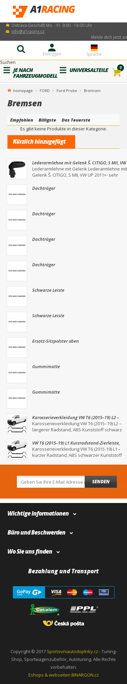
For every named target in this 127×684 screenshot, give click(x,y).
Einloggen (52, 54)
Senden (101, 482)
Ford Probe (67, 90)
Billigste (47, 120)
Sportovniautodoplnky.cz (72, 651)
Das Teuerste (76, 120)
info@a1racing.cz (28, 31)
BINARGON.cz (85, 675)
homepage (23, 90)
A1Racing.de (63, 11)
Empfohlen (21, 120)
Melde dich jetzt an (109, 37)
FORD (45, 90)
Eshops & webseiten (49, 675)
